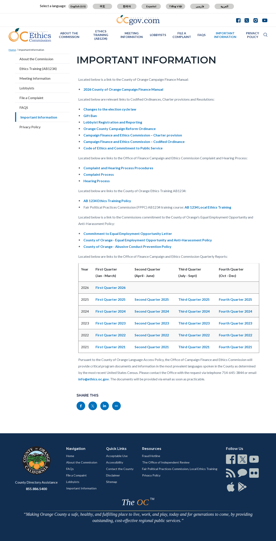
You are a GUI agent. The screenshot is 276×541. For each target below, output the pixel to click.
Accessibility (114, 462)
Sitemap (111, 482)
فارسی (200, 6)
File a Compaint (76, 475)
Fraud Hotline (151, 456)
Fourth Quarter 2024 (235, 311)
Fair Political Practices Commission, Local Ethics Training (179, 469)
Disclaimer (113, 475)
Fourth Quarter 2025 (235, 299)
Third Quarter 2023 (194, 323)
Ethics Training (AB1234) (100, 34)
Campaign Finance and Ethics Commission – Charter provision (132, 135)
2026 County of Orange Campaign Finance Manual (123, 89)
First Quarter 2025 (110, 299)
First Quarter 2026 (110, 287)
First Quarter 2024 (110, 311)
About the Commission (69, 35)
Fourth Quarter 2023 (235, 323)
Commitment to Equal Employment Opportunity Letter (127, 233)
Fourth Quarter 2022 (235, 335)
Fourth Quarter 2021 (235, 347)
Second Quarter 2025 (152, 299)
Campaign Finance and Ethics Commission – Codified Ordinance (134, 141)
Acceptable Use (117, 456)
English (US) (78, 6)
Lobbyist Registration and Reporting (112, 122)
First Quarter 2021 (110, 347)
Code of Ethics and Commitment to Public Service (123, 148)
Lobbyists (158, 35)
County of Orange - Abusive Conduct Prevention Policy (127, 246)
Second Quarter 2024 (152, 311)
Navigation (75, 449)
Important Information (225, 35)
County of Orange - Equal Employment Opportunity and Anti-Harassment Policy (147, 240)
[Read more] (138, 20)
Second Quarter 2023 (152, 323)
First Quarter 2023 (110, 323)
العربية (224, 6)
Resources (151, 449)
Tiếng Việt (175, 6)
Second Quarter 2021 (152, 347)
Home (12, 49)
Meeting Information (132, 35)
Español (151, 6)
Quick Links (116, 449)
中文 (102, 6)
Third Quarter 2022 (194, 335)
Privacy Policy (252, 35)
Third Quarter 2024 (194, 311)
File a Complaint (181, 35)
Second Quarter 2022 (152, 335)
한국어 (127, 6)
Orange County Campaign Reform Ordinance (119, 129)
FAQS (201, 35)
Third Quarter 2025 (194, 299)
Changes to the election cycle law (109, 109)
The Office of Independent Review (166, 462)
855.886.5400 (36, 489)
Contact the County (119, 469)
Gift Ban (90, 116)
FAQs (70, 469)
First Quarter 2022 (110, 335)
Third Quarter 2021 (194, 347)
